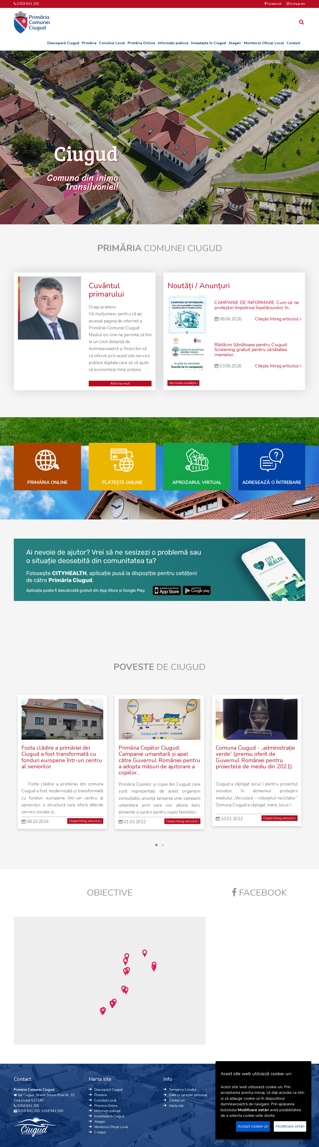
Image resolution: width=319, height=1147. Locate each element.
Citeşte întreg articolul (278, 319)
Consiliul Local (112, 43)
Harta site (176, 1106)
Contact (293, 43)
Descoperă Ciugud (63, 43)
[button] (126, 990)
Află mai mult (120, 383)
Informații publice (173, 43)
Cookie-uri (177, 1100)
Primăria (89, 43)
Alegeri (235, 43)
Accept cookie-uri (253, 1126)
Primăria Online (141, 43)
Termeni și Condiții (182, 1089)
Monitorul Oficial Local (264, 43)
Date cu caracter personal (188, 1095)
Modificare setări (290, 1126)
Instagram (296, 4)
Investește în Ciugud (208, 43)
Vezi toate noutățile (183, 383)
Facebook (272, 4)
